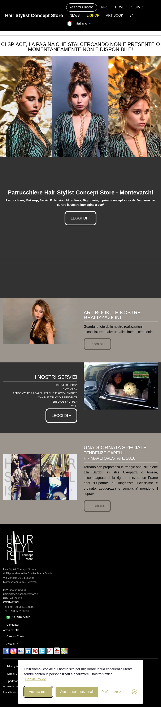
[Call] (81, 7)
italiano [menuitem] (81, 23)
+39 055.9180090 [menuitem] (81, 7)
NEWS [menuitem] (75, 15)
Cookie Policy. (35, 679)
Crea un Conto (15, 636)
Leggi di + (97, 344)
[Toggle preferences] (111, 692)
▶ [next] (158, 106)
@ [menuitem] (131, 15)
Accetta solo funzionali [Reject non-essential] (76, 692)
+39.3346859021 (18, 617)
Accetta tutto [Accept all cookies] (38, 692)
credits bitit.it (11, 692)
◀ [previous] (6, 106)
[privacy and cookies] (134, 691)
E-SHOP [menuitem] (92, 15)
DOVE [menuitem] (120, 7)
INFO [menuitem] (104, 7)
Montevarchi (8, 686)
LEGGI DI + (80, 218)
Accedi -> (12, 643)
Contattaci (12, 624)
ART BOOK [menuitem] (114, 15)
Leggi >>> (97, 506)
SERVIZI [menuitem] (137, 7)
